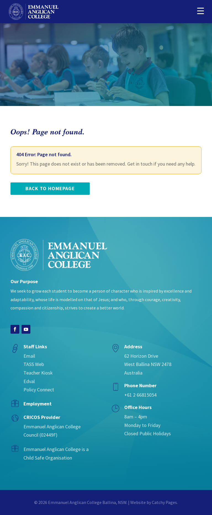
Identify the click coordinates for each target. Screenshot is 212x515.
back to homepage (50, 188)
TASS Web (33, 364)
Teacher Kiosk (38, 373)
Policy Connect (38, 389)
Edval (29, 381)
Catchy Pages (164, 502)
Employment (37, 403)
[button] (200, 10)
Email (29, 356)
